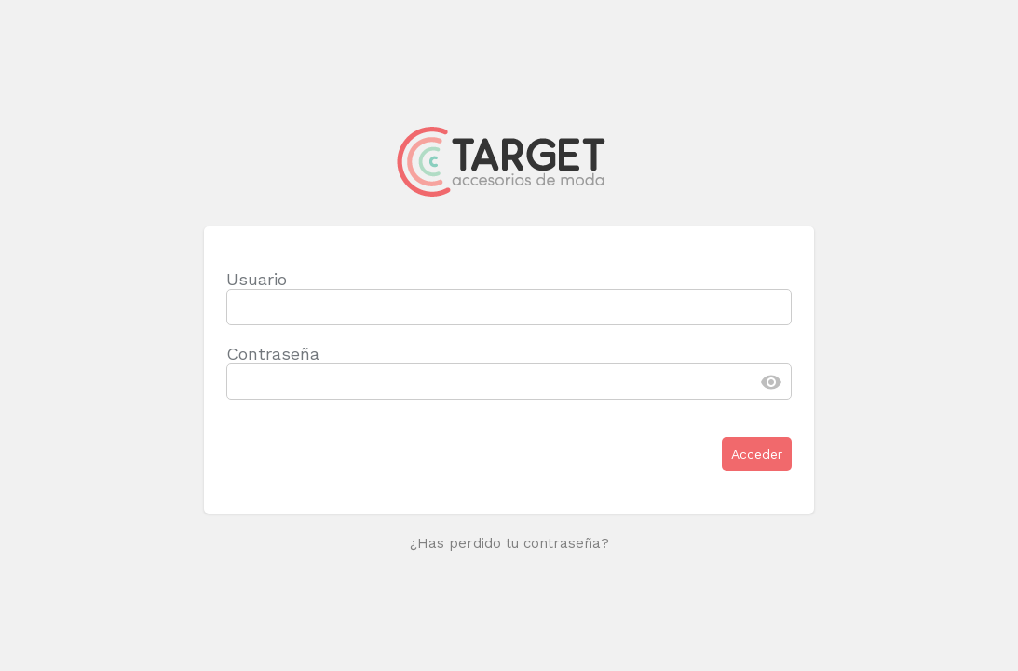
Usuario (256, 279)
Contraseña (272, 353)
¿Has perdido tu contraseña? (509, 543)
